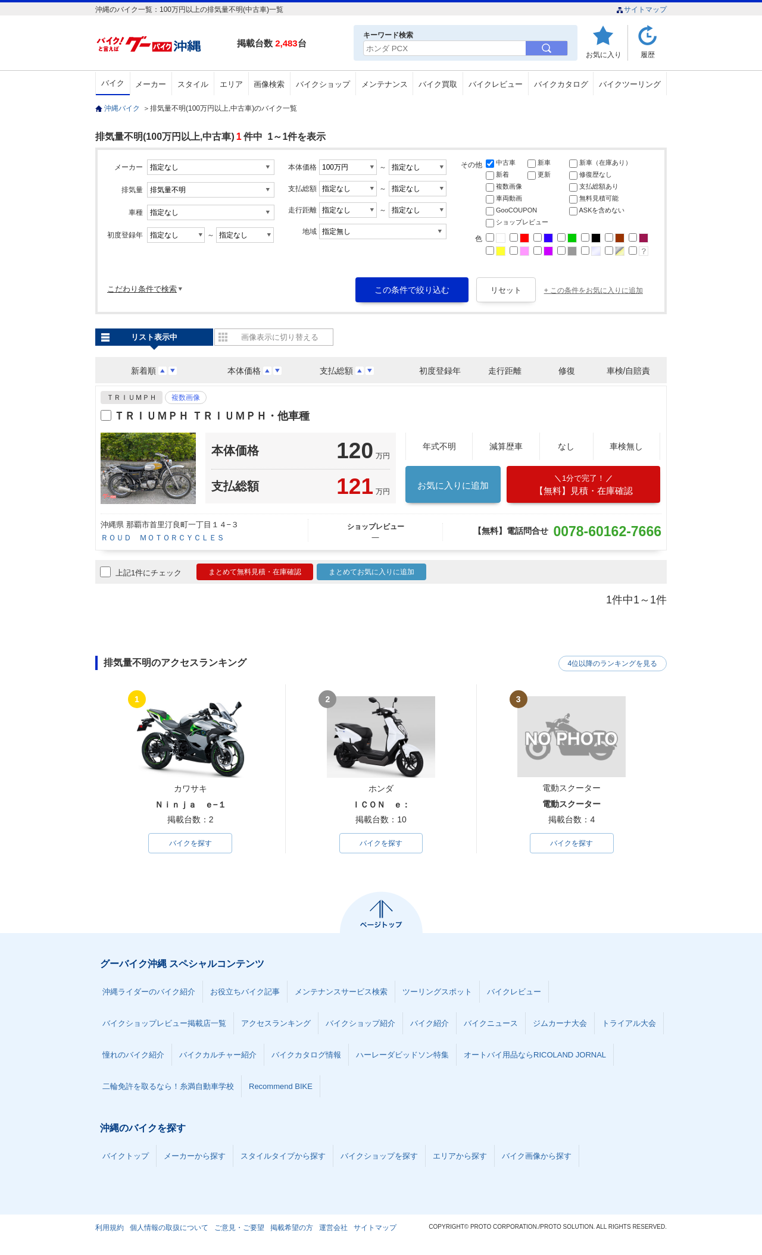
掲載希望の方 (291, 1227)
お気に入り (604, 54)
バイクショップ (323, 84)
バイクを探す (190, 843)
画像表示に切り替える (279, 337)
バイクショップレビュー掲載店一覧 (164, 1023)
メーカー (150, 84)
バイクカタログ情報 (306, 1054)
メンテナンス (384, 84)
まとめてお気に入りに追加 (371, 572)
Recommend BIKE (281, 1086)
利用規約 (109, 1227)
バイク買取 (438, 84)
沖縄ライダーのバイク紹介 (148, 991)
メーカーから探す (195, 1155)
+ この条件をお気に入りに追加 (593, 290)
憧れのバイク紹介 (133, 1054)
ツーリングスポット (437, 991)
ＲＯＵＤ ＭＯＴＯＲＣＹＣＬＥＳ (162, 538)
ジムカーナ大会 (560, 1023)
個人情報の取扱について (169, 1227)
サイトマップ (641, 9)
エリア (231, 84)
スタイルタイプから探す (283, 1155)
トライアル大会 (629, 1023)
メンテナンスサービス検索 (341, 991)
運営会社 (333, 1227)
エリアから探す (460, 1155)
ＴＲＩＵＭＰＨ (132, 397)
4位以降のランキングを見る (612, 663)
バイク (112, 83)
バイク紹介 (429, 1023)
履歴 (648, 54)
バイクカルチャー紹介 (218, 1054)
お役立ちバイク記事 (245, 991)
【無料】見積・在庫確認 (583, 485)
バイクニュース (491, 1023)
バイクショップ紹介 (360, 1023)
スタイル (192, 84)
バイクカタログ (561, 84)
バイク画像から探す (537, 1155)
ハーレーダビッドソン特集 (402, 1054)
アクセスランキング (276, 1023)
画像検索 (269, 84)
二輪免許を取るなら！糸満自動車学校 (168, 1086)
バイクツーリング (630, 84)
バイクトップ (125, 1155)
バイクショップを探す (379, 1155)
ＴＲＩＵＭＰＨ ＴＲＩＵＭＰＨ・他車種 (212, 416)
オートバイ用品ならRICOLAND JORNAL (535, 1054)
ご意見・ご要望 (239, 1227)
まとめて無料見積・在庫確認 (254, 572)
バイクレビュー (496, 84)
